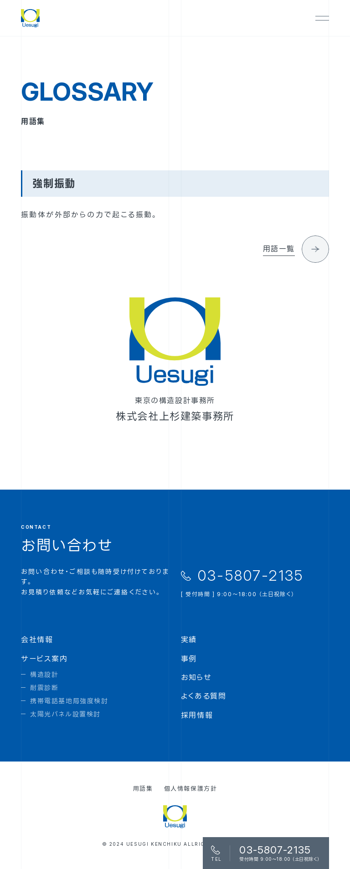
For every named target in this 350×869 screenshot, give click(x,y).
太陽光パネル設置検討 (65, 714)
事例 (189, 658)
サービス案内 (44, 658)
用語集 (143, 788)
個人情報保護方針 (190, 788)
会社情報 (37, 639)
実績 (189, 639)
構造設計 (44, 674)
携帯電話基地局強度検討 (69, 701)
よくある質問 (203, 695)
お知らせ (196, 677)
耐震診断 (44, 687)
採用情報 (197, 715)
